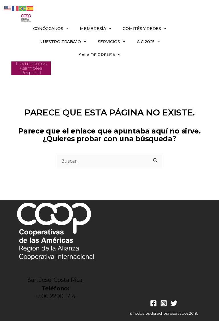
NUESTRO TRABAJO (62, 41)
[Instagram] (163, 303)
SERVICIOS (111, 41)
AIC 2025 (148, 41)
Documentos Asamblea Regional (31, 68)
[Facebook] (153, 303)
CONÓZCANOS (51, 28)
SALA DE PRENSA (100, 55)
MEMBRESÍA (95, 28)
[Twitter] (174, 303)
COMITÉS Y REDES (144, 28)
